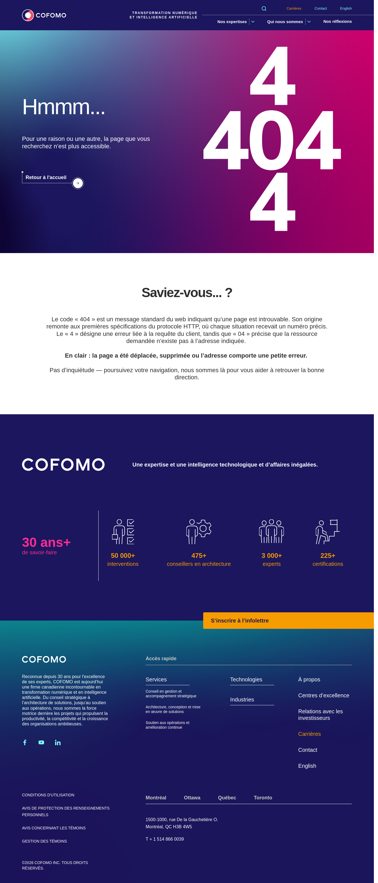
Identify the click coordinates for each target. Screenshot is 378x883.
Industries (242, 699)
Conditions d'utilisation (48, 795)
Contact (321, 8)
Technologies (246, 679)
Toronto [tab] (263, 797)
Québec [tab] (227, 797)
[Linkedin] (58, 742)
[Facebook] (25, 742)
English (346, 8)
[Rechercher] (264, 8)
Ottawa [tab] (192, 797)
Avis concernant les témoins (54, 828)
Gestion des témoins (44, 841)
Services (156, 679)
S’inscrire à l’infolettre (240, 621)
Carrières (294, 8)
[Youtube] (41, 742)
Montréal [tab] (156, 797)
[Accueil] (44, 15)
